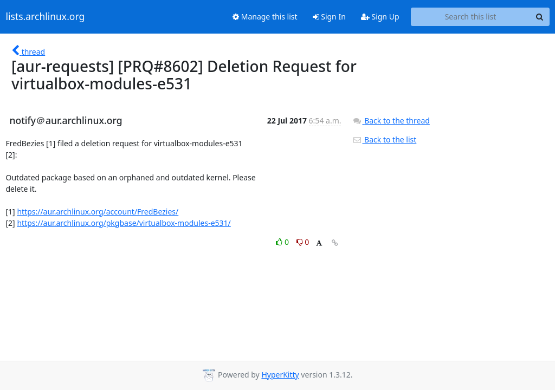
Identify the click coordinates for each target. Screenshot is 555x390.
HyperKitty (280, 374)
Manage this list (265, 16)
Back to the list (384, 139)
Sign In (329, 16)
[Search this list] (471, 17)
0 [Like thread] (283, 242)
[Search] (540, 17)
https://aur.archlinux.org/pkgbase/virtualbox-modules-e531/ (123, 223)
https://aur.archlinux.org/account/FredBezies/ (97, 211)
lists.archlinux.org (45, 16)
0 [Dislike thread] (302, 242)
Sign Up (380, 16)
